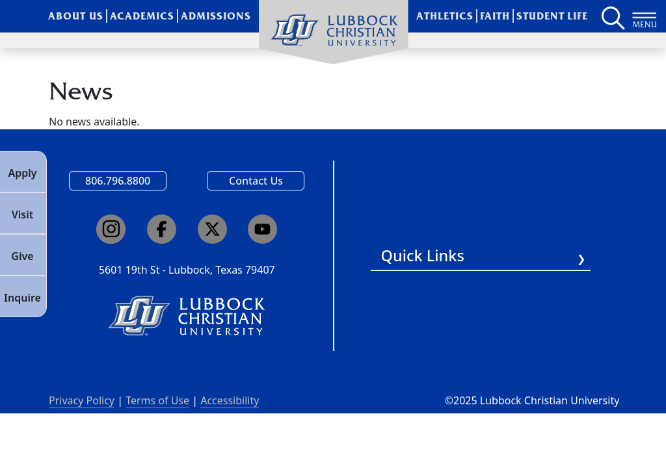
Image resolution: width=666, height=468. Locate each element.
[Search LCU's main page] (612, 16)
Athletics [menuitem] (444, 16)
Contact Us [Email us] (256, 181)
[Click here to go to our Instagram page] (111, 229)
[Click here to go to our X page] (212, 229)
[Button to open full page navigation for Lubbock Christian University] (644, 16)
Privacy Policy (81, 400)
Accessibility (229, 400)
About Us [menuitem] (75, 16)
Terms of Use (157, 400)
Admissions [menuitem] (216, 16)
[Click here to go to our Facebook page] (161, 229)
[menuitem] (333, 32)
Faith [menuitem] (495, 16)
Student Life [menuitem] (552, 16)
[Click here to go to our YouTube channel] (262, 229)
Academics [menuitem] (142, 16)
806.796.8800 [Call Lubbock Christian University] (117, 181)
